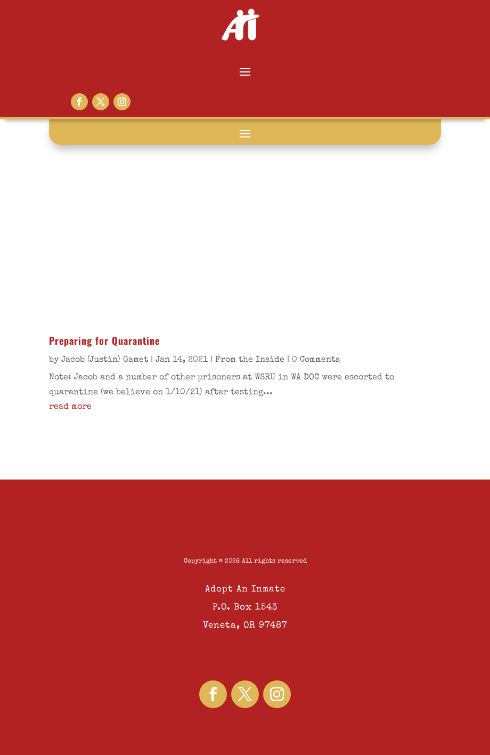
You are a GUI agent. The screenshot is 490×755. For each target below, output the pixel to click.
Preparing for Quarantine (104, 340)
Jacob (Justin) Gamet (104, 360)
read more (70, 407)
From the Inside (249, 360)
